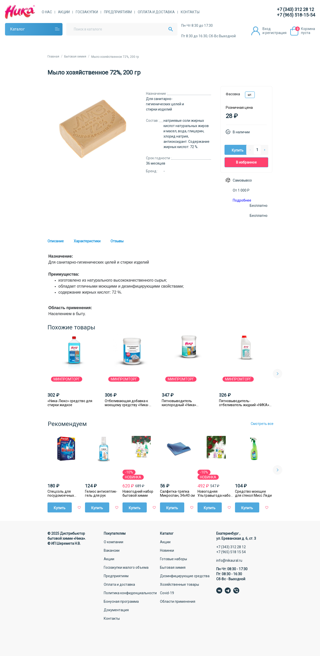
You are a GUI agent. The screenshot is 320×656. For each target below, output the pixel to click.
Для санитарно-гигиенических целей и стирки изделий (165, 104)
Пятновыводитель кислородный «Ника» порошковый (179, 403)
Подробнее (242, 200)
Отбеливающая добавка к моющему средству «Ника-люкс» (127, 403)
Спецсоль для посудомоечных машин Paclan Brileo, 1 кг (66, 493)
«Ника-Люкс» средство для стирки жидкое (70, 403)
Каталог (17, 29)
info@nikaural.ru (229, 560)
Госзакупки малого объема (126, 567)
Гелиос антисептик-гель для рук (101, 493)
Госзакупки (87, 12)
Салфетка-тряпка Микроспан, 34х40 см (177, 493)
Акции (64, 12)
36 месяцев (155, 163)
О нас (47, 12)
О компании (113, 542)
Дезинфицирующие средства (185, 576)
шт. (250, 95)
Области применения (177, 601)
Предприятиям (118, 12)
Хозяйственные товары (179, 584)
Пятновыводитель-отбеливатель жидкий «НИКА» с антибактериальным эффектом (245, 403)
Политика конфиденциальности (130, 593)
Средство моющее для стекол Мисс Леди (253, 493)
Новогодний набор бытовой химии (137, 493)
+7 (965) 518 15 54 (231, 552)
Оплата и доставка (156, 12)
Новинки (167, 550)
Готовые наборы (173, 559)
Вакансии (112, 550)
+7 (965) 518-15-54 (296, 15)
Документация (116, 610)
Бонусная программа (121, 601)
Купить (238, 150)
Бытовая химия (173, 567)
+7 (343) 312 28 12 (295, 9)
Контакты (190, 12)
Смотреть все (262, 424)
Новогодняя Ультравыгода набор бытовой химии (215, 493)
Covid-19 (167, 593)
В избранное (246, 162)
